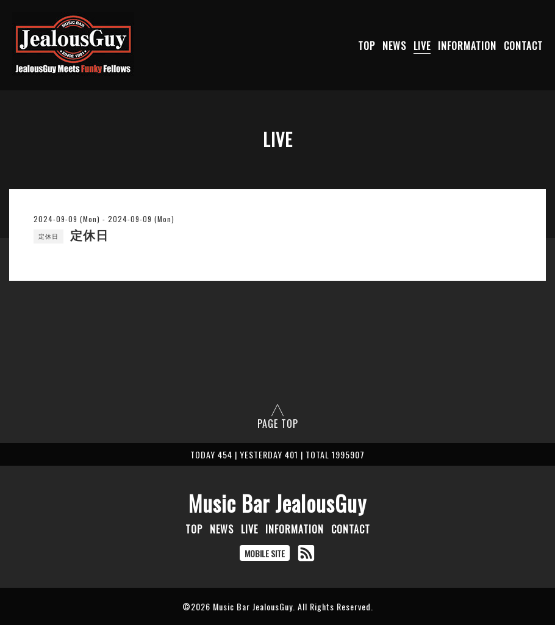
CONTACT (523, 45)
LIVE (422, 45)
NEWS (394, 45)
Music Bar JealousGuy (277, 503)
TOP (366, 45)
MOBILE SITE (265, 553)
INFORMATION (467, 45)
